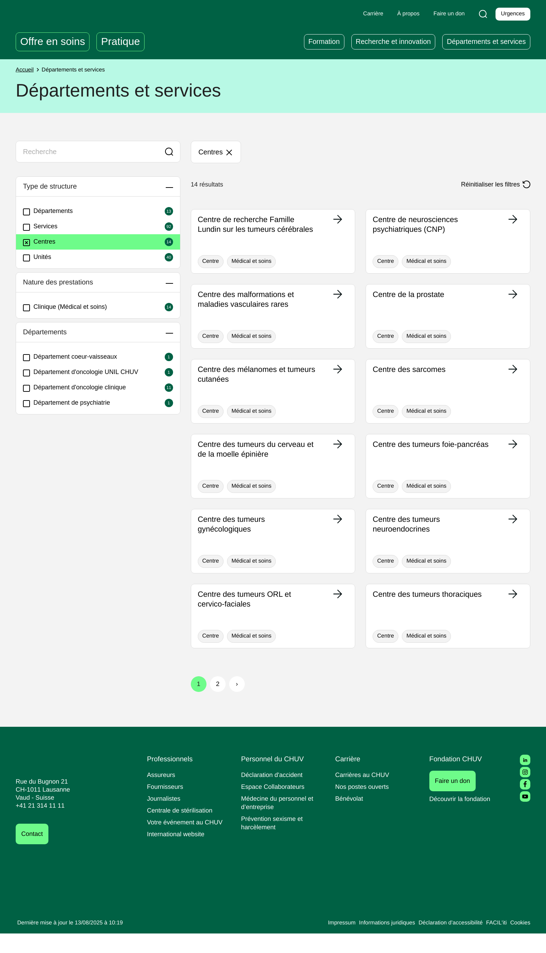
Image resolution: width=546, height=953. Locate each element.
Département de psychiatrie (70, 403)
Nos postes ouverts (363, 806)
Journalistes (164, 818)
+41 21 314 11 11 (38, 825)
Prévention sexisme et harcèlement (273, 842)
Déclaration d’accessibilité (445, 942)
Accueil (25, 70)
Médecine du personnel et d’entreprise (279, 822)
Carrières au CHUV (363, 794)
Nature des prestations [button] (64, 282)
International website (178, 853)
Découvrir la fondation (462, 818)
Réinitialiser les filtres (488, 184)
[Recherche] (481, 14)
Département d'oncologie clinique (78, 387)
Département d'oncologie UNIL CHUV (84, 372)
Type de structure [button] (55, 186)
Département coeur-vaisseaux (73, 357)
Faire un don (456, 800)
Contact (33, 853)
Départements (49, 211)
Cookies (519, 942)
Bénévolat (350, 818)
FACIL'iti (494, 942)
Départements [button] (49, 332)
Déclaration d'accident (274, 794)
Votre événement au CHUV (187, 842)
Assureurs (162, 794)
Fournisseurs (166, 806)
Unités (38, 257)
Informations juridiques (376, 942)
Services (41, 226)
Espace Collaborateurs (274, 806)
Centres (40, 242)
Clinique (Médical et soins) (68, 307)
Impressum (328, 942)
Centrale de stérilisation (182, 830)
